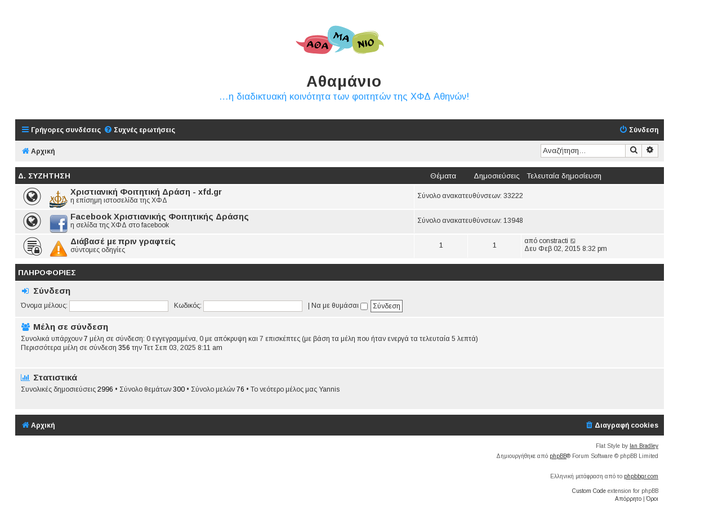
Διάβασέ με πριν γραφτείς (123, 241)
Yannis (329, 389)
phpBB (558, 456)
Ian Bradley (644, 446)
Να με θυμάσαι (339, 305)
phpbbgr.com (641, 476)
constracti (553, 241)
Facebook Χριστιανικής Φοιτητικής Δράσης (159, 216)
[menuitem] (139, 130)
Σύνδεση (51, 290)
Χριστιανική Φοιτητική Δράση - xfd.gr (146, 191)
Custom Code (589, 491)
